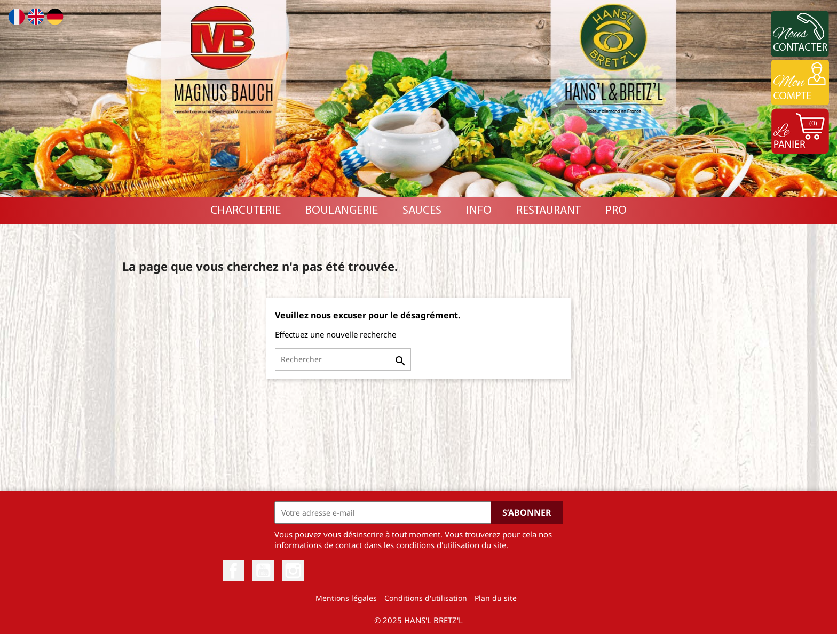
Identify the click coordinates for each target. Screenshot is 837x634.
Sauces (421, 211)
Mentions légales (346, 598)
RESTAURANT (548, 211)
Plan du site (496, 598)
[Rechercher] (343, 359)
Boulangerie (341, 211)
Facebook (233, 570)
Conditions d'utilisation (425, 598)
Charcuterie (245, 211)
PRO (616, 211)
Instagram (293, 570)
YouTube (263, 570)
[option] (418, 98)
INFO (479, 211)
